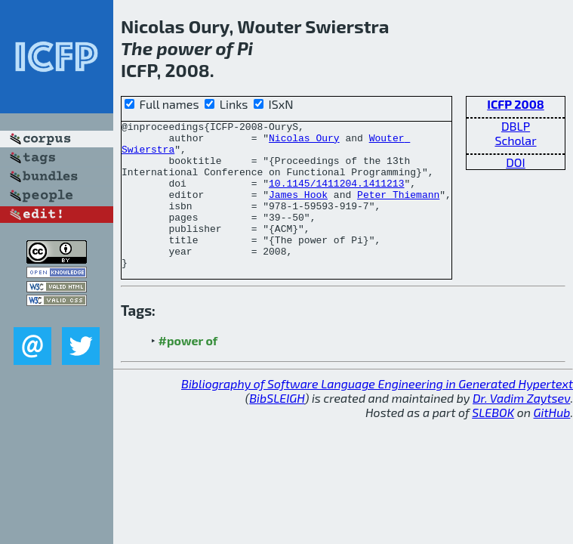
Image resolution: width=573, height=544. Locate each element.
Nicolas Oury (304, 142)
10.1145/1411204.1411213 (336, 196)
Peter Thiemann (398, 210)
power (183, 48)
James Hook (298, 210)
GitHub (552, 441)
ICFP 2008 (515, 104)
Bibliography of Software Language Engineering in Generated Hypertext (377, 413)
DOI (515, 162)
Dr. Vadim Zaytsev (521, 427)
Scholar (515, 140)
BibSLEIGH (276, 427)
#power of (188, 370)
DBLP (515, 126)
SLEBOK (493, 441)
